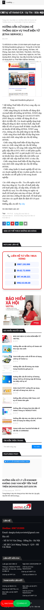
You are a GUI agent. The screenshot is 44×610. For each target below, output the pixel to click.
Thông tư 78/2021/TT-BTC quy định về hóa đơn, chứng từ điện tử (11, 569)
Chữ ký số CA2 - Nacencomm (28, 568)
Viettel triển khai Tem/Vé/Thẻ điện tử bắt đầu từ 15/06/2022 (26, 430)
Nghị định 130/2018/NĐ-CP (32, 564)
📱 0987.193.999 (22, 264)
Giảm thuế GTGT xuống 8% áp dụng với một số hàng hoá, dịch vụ (26, 389)
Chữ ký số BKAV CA (30, 574)
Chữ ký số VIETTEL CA (10, 589)
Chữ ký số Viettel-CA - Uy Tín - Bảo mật (22, 12)
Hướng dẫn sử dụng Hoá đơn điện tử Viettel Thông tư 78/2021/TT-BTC (26, 409)
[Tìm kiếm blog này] (17, 447)
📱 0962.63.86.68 (22, 283)
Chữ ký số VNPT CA (28, 571)
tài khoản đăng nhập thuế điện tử (24, 216)
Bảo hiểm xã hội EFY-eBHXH (30, 587)
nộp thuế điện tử (7, 216)
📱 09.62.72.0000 (22, 270)
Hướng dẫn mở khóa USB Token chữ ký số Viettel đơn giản (26, 399)
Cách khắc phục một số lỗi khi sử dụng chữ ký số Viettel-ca (27, 358)
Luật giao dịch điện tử (9, 564)
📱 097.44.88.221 (22, 277)
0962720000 (7, 603)
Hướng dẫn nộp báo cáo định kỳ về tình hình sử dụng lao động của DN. (27, 419)
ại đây (22, 204)
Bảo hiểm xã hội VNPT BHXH (10, 593)
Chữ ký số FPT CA (8, 574)
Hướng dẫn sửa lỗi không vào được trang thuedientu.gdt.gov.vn (26, 368)
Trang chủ (5, 20)
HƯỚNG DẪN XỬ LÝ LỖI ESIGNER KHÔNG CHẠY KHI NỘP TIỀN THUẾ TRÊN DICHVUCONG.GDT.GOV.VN (19, 483)
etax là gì (10, 213)
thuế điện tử (13, 20)
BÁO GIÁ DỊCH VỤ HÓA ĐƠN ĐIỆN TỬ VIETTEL (26, 337)
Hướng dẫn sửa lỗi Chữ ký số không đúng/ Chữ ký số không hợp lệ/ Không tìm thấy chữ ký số (27, 379)
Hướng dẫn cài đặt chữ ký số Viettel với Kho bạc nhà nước (27, 347)
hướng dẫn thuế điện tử (21, 214)
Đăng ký (22, 603)
